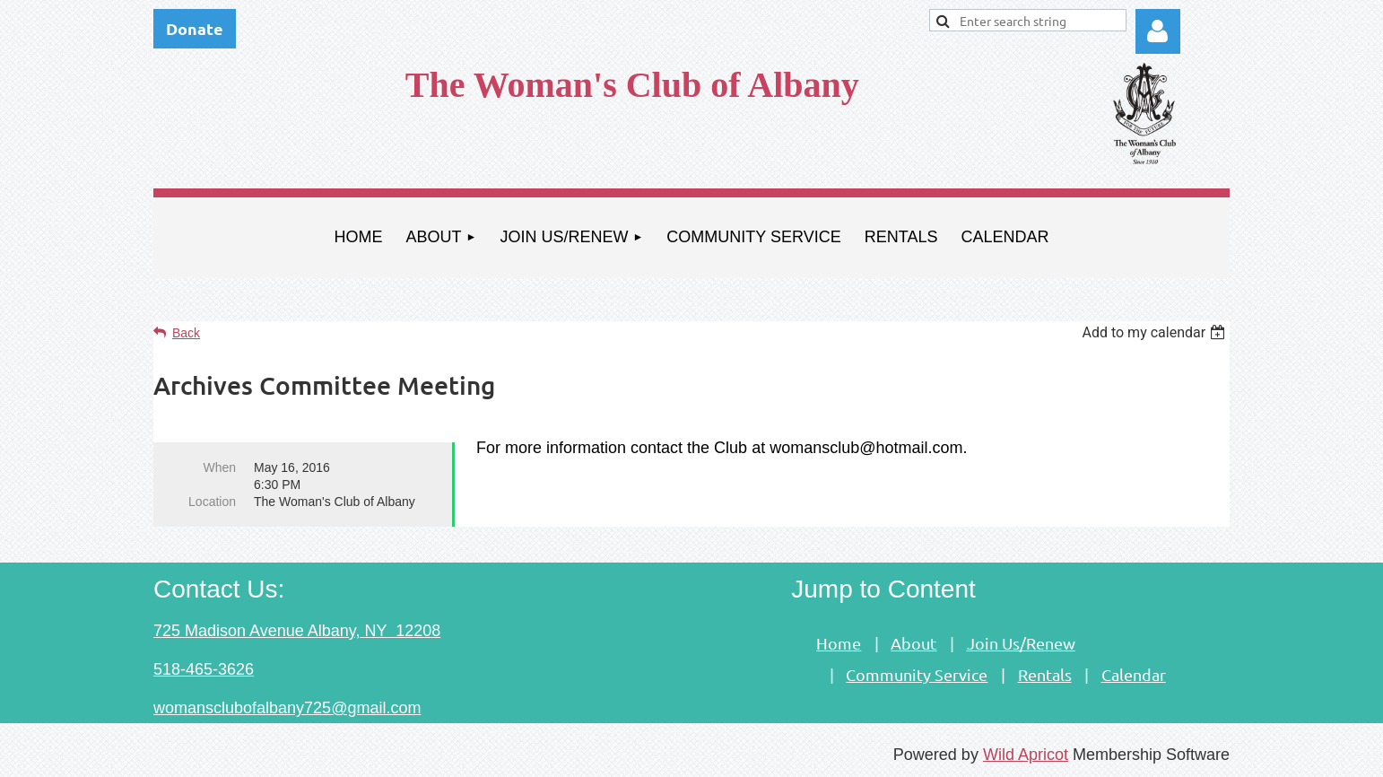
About (913, 642)
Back (186, 333)
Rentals (1045, 674)
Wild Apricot (1025, 755)
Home (838, 642)
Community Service (916, 674)
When (219, 467)
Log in (1157, 31)
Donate (194, 28)
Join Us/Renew (1021, 642)
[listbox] (1156, 332)
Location (212, 501)
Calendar (1133, 674)
